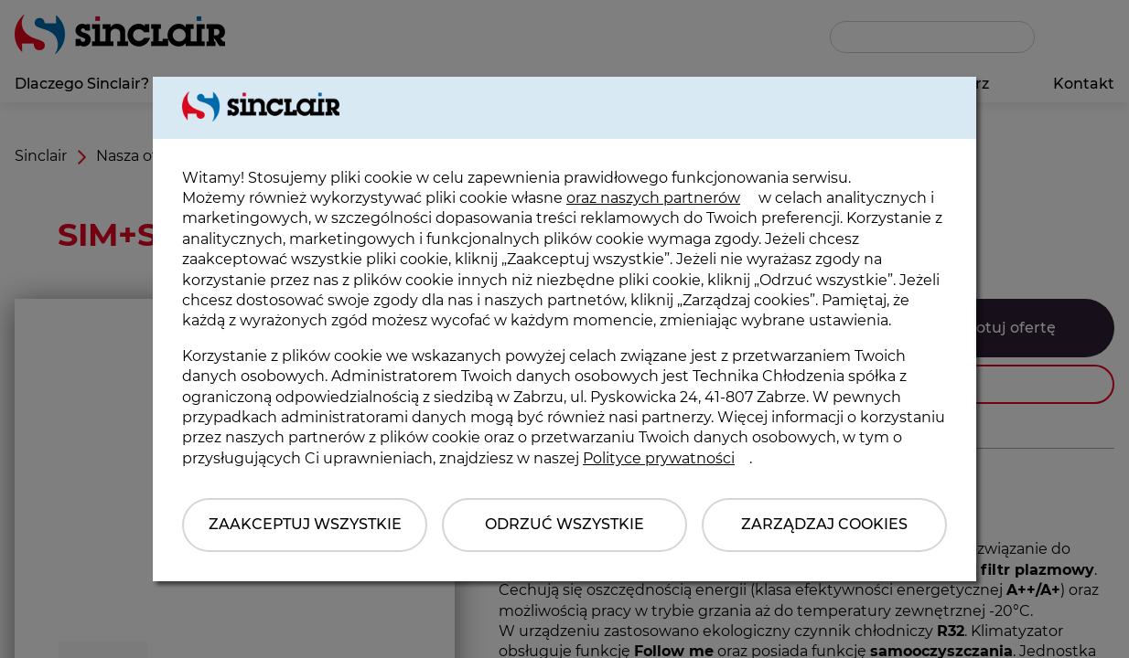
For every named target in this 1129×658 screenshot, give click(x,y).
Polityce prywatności (659, 458)
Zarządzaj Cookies (824, 524)
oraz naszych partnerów (653, 198)
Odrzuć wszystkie (564, 524)
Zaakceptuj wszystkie (305, 524)
